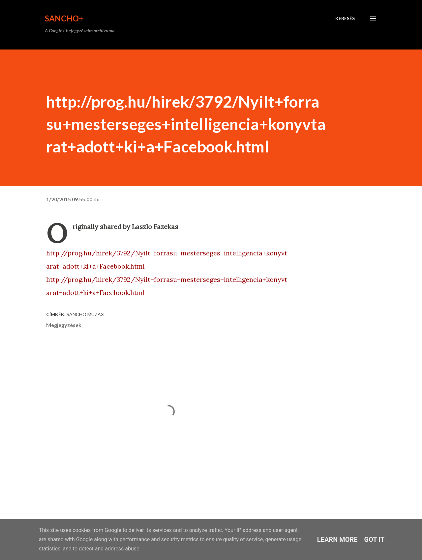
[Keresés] (345, 18)
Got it (374, 540)
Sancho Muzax (85, 314)
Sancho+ (64, 18)
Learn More (337, 540)
